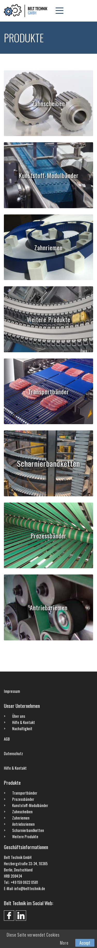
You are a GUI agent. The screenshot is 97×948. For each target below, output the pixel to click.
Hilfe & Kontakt (23, 722)
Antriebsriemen (49, 607)
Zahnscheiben (48, 103)
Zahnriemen (48, 247)
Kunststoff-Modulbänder (49, 175)
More (64, 943)
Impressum (12, 691)
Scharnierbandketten (48, 463)
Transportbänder (48, 391)
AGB (7, 739)
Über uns (18, 716)
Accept (84, 943)
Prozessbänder (48, 535)
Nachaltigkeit (22, 728)
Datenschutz (13, 753)
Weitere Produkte (48, 319)
